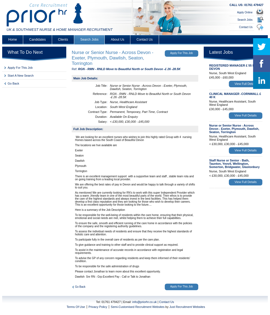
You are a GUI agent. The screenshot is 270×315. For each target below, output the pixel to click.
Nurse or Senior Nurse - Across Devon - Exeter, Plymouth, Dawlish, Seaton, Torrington (234, 129)
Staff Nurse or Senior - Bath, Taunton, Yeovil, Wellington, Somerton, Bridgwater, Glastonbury (234, 164)
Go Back (13, 83)
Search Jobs (245, 19)
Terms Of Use (76, 306)
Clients (63, 39)
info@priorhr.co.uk (144, 302)
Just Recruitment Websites (187, 306)
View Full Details (246, 83)
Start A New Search (21, 75)
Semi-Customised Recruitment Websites (137, 306)
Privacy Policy (98, 306)
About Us (117, 39)
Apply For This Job (20, 67)
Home (12, 39)
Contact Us (246, 27)
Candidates (37, 39)
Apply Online (245, 12)
